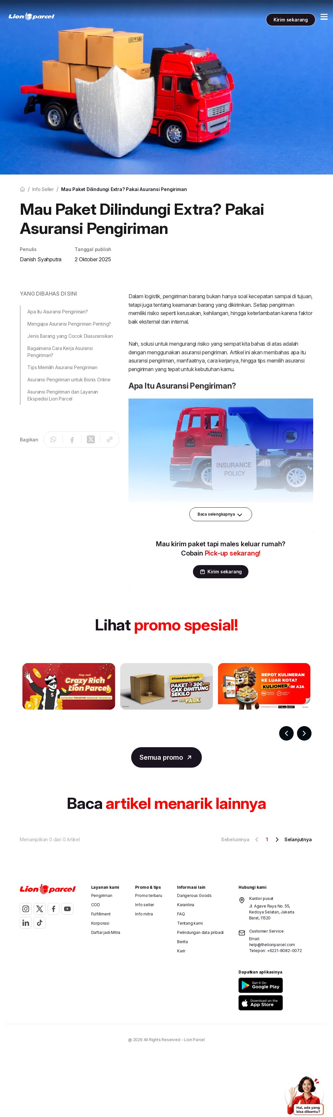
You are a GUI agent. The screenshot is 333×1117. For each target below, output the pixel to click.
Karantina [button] (185, 904)
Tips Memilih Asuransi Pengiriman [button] (62, 367)
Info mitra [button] (144, 913)
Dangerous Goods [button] (194, 895)
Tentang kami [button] (190, 923)
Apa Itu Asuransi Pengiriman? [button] (57, 311)
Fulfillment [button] (101, 913)
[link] (31, 16)
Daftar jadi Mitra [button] (106, 932)
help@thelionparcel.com (272, 944)
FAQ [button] (181, 913)
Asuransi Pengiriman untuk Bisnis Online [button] (68, 379)
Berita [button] (182, 941)
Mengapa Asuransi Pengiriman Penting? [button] (69, 324)
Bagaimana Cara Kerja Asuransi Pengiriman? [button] (59, 351)
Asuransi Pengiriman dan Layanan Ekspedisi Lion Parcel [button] (62, 395)
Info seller (43, 189)
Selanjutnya (292, 840)
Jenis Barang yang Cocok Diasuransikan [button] (70, 336)
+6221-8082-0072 (284, 950)
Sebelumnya (241, 840)
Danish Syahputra (40, 259)
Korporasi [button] (100, 923)
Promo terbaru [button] (148, 895)
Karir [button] (181, 950)
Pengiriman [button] (101, 895)
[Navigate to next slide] (304, 733)
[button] (274, 985)
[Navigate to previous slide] (286, 733)
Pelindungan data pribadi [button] (200, 932)
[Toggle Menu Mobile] (324, 17)
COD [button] (95, 904)
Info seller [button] (144, 904)
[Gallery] (166, 701)
